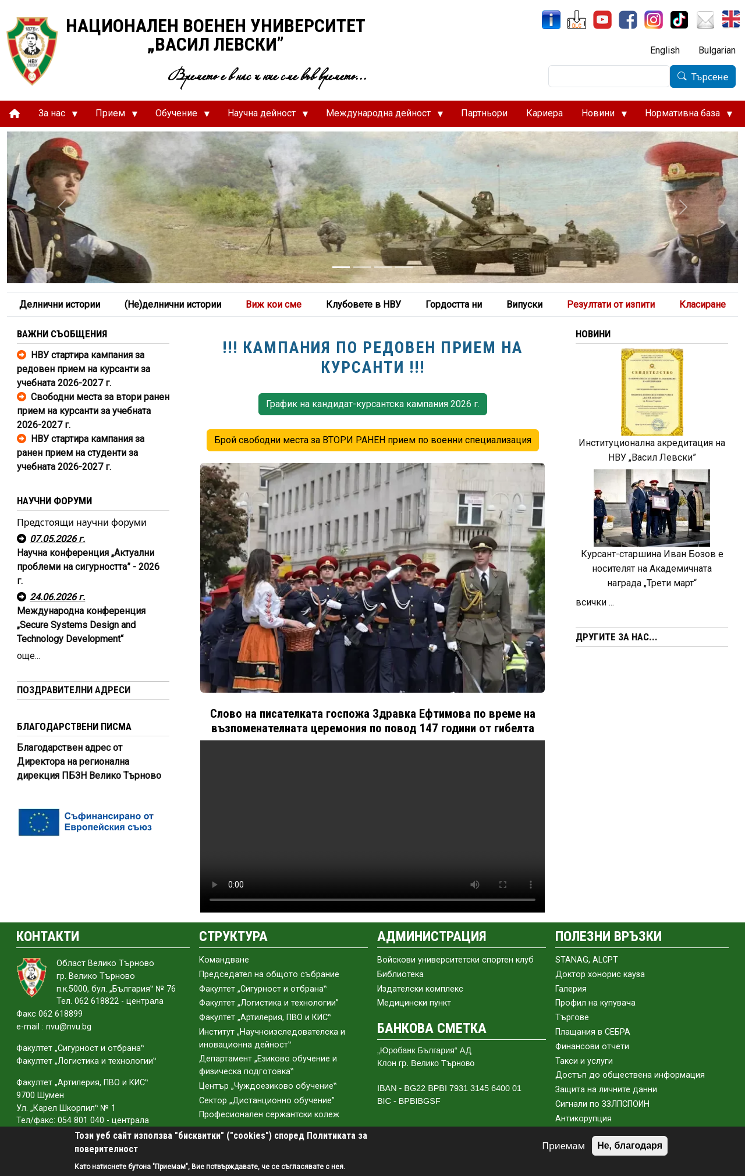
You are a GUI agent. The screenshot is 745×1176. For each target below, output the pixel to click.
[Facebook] (628, 19)
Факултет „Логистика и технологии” (269, 1003)
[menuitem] (14, 114)
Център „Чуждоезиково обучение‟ (267, 1086)
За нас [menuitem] (53, 116)
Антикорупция (583, 1119)
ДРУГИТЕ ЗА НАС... (617, 637)
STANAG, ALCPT (586, 960)
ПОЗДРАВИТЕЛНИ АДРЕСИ (73, 690)
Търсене (710, 76)
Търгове (572, 1017)
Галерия (571, 989)
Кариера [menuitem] (544, 113)
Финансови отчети (592, 1047)
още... (28, 655)
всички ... (595, 602)
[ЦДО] (576, 19)
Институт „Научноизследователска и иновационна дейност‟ (272, 1038)
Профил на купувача (595, 1003)
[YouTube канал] (602, 19)
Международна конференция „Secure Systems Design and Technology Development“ (81, 624)
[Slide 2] (362, 267)
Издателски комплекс (420, 989)
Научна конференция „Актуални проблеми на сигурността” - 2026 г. (88, 566)
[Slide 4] (404, 267)
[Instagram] (653, 19)
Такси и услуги (584, 1061)
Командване (224, 960)
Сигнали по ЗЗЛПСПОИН (602, 1104)
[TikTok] (679, 19)
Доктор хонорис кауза (600, 974)
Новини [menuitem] (599, 116)
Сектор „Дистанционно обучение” (267, 1101)
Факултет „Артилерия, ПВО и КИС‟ (265, 1017)
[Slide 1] (341, 267)
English (665, 50)
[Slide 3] (383, 267)
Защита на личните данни (606, 1090)
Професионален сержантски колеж (269, 1115)
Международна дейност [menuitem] (380, 116)
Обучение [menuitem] (178, 116)
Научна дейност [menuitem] (263, 116)
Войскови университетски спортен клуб (455, 960)
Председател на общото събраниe (269, 974)
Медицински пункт (414, 1003)
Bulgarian (717, 50)
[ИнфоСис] (551, 19)
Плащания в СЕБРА (592, 1032)
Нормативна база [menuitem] (684, 116)
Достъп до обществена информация (630, 1075)
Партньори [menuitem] (484, 113)
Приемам (563, 1145)
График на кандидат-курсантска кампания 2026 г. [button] (373, 403)
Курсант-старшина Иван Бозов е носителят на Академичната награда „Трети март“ (652, 568)
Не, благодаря (629, 1145)
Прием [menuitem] (112, 116)
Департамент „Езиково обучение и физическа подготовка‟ (268, 1065)
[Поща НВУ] (705, 19)
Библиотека (400, 974)
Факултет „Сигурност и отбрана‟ (263, 989)
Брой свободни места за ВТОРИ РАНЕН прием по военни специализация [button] (372, 440)
